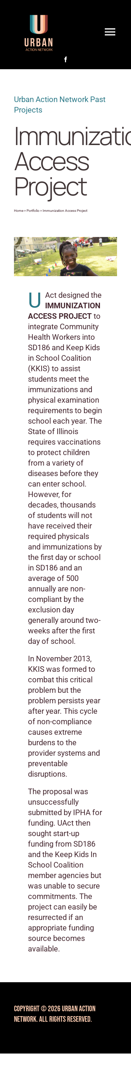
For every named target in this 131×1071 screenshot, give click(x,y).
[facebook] (65, 59)
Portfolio (33, 211)
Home (18, 211)
